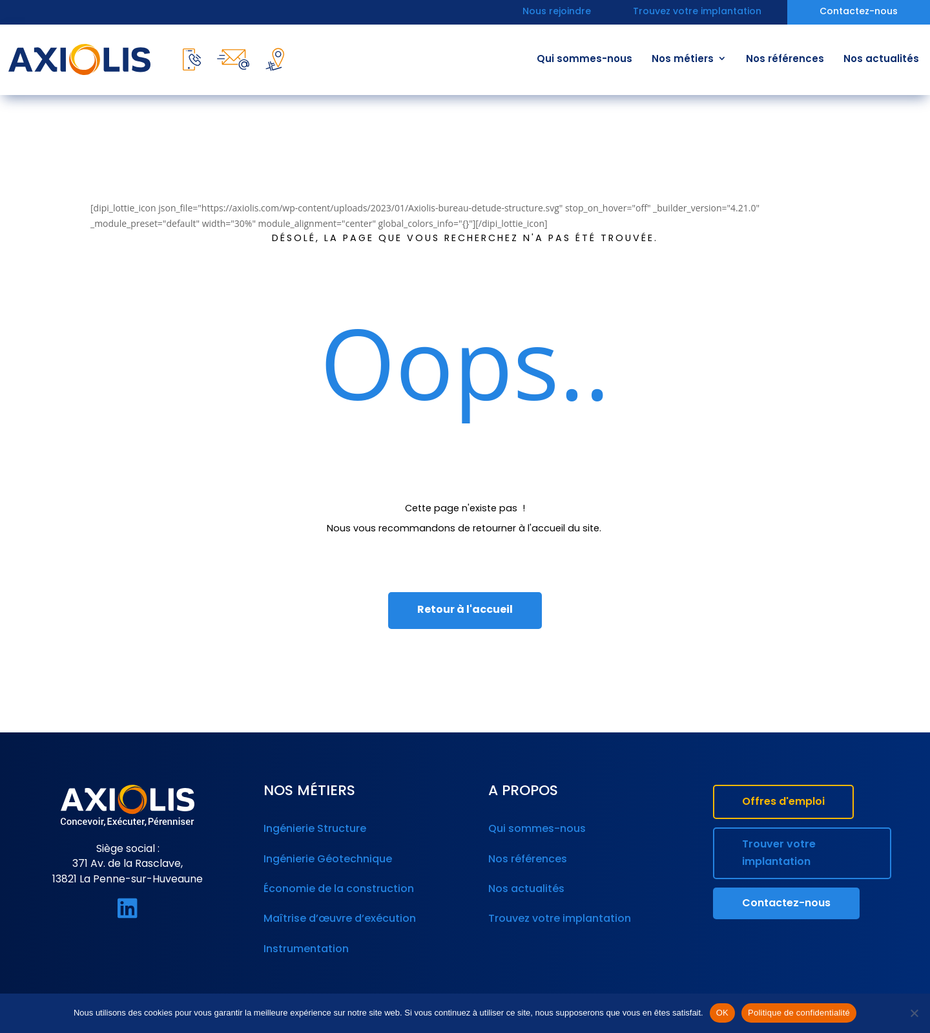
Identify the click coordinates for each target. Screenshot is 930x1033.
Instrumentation (305, 938)
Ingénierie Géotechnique (326, 856)
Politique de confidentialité (799, 1012)
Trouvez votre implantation (697, 12)
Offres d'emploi (783, 802)
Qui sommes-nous (584, 60)
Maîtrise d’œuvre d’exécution (337, 911)
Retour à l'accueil (465, 610)
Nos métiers (683, 60)
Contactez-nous (859, 12)
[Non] (913, 1012)
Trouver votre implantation (779, 854)
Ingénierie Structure (314, 829)
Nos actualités (881, 60)
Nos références (785, 60)
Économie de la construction (336, 884)
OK (722, 1012)
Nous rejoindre (556, 12)
